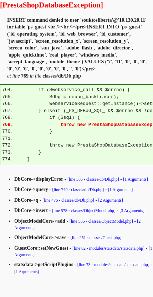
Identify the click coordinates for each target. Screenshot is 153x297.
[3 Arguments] (131, 210)
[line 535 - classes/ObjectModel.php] (101, 221)
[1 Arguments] (135, 179)
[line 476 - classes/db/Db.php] (68, 200)
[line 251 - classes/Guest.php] (96, 237)
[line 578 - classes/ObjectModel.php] (84, 210)
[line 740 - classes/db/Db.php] (78, 189)
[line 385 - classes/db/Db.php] (93, 179)
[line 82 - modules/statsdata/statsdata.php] (108, 248)
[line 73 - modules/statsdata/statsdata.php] (113, 264)
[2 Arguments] (110, 200)
